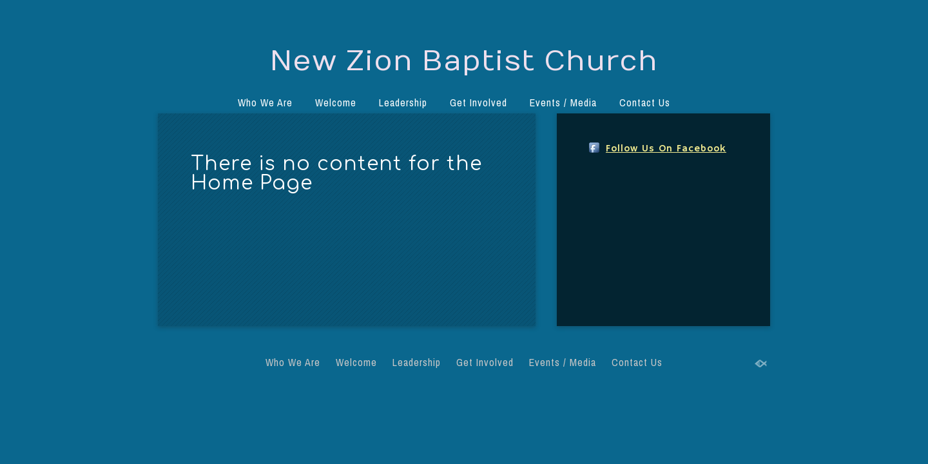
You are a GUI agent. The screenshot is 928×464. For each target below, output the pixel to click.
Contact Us (644, 102)
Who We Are (265, 102)
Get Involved (478, 102)
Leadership (403, 102)
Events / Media (563, 102)
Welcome (335, 102)
